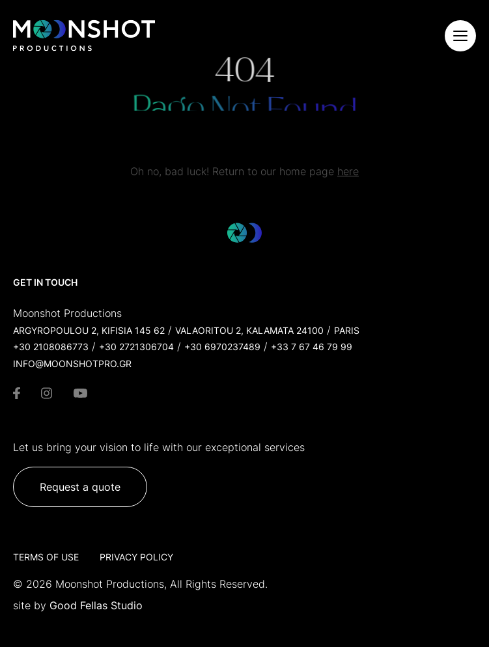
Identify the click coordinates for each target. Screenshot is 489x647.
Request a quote (80, 486)
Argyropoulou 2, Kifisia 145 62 (89, 330)
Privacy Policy (136, 556)
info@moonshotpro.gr (72, 363)
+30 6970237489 (222, 346)
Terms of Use (46, 556)
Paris (346, 330)
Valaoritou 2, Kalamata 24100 (249, 330)
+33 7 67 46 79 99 (311, 346)
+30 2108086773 (51, 346)
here (348, 175)
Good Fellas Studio (96, 605)
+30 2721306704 (136, 346)
